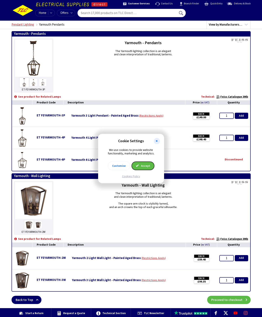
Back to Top (28, 300)
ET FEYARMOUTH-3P (51, 115)
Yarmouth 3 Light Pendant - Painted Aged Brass (105, 116)
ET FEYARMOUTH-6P (51, 159)
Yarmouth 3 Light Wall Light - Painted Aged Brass (106, 280)
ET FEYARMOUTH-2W (51, 258)
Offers (66, 13)
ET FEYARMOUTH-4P (51, 137)
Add (241, 116)
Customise (119, 166)
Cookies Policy (131, 176)
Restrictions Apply (151, 116)
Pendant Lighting (23, 24)
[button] (157, 141)
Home (42, 13)
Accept (143, 166)
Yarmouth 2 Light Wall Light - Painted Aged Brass (106, 258)
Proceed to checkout (231, 300)
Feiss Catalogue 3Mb (232, 97)
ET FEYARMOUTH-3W (51, 280)
